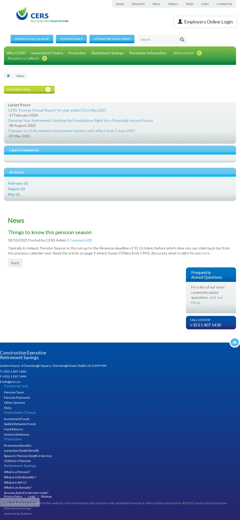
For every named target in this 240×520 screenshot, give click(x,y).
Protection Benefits (18, 445)
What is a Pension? (17, 472)
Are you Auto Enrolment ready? (26, 493)
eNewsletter (183, 53)
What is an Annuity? (17, 487)
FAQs (190, 4)
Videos (173, 4)
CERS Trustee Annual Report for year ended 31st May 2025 (57, 110)
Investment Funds (17, 419)
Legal (31, 496)
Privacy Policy (13, 496)
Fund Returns (13, 429)
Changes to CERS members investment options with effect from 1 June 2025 (71, 130)
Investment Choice (47, 53)
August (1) (16, 189)
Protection (77, 53)
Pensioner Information (147, 53)
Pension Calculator (32, 39)
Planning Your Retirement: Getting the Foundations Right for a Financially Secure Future (80, 120)
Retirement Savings (108, 53)
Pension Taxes (14, 392)
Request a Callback (23, 58)
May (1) (14, 194)
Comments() (80, 240)
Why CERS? (16, 53)
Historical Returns (17, 434)
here (206, 253)
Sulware (26, 514)
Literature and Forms (112, 39)
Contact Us (224, 4)
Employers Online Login (205, 22)
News (156, 4)
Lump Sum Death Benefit (21, 450)
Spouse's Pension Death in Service (28, 456)
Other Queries (14, 403)
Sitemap (46, 496)
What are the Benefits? (20, 477)
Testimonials (71, 39)
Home (120, 4)
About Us (138, 4)
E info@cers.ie (10, 382)
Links (205, 4)
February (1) (18, 183)
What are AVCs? (15, 482)
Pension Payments (17, 397)
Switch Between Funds (20, 424)
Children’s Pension (17, 461)
